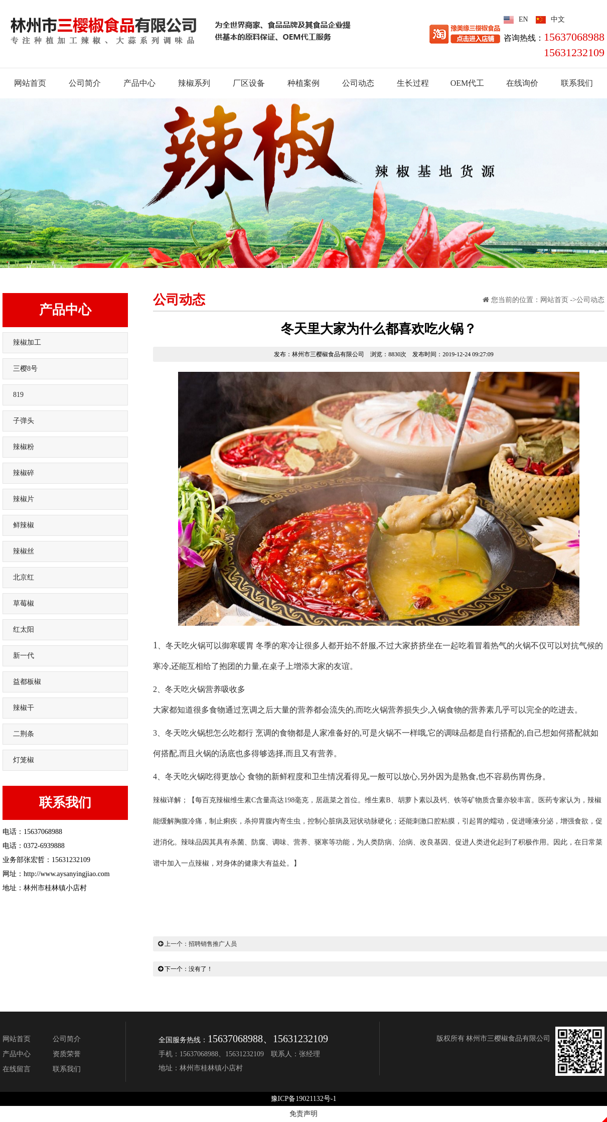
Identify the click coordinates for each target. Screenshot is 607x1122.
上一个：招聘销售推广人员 (197, 943)
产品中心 (65, 310)
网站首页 (554, 300)
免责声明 (303, 1113)
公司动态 (590, 300)
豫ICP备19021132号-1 (304, 1098)
